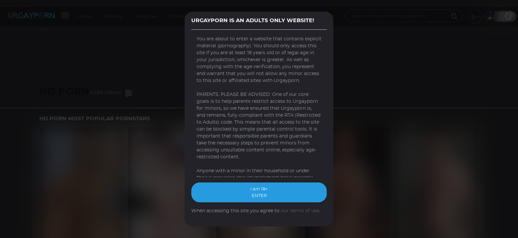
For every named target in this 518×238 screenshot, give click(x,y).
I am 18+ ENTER (259, 192)
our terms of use (300, 211)
